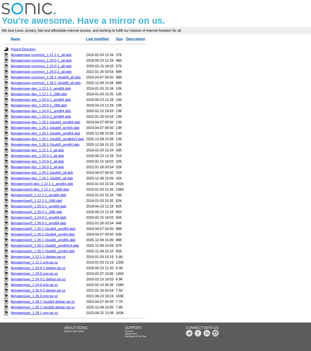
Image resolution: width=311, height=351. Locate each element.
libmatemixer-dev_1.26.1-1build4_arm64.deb (45, 128)
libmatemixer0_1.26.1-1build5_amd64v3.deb (45, 245)
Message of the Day (135, 336)
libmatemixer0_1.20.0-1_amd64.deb (38, 206)
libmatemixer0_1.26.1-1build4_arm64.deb (43, 234)
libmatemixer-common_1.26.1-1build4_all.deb (46, 77)
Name (15, 39)
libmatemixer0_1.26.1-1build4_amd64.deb (43, 229)
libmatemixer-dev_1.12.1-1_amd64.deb (41, 88)
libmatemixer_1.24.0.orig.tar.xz (34, 285)
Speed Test (131, 333)
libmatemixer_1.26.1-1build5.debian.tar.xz (43, 307)
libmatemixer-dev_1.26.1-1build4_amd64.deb (45, 122)
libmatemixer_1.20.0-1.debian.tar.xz (38, 268)
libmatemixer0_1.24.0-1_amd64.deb (38, 217)
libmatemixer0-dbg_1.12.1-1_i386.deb (40, 189)
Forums (129, 331)
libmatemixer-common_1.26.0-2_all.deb (41, 72)
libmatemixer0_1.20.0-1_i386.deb (36, 212)
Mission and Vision (74, 331)
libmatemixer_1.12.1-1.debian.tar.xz (38, 257)
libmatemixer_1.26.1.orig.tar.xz (34, 313)
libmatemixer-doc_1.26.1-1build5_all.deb (42, 178)
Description (135, 39)
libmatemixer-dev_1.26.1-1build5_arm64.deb (45, 144)
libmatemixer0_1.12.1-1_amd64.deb (38, 195)
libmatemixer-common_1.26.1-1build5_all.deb (46, 83)
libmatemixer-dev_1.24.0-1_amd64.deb (41, 111)
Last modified (97, 39)
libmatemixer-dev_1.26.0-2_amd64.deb (41, 116)
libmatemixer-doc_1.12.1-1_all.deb (37, 150)
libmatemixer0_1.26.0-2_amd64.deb (38, 223)
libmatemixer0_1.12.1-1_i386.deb (36, 201)
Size (119, 39)
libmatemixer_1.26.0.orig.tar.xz (34, 296)
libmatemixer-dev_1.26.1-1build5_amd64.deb (45, 133)
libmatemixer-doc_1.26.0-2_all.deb (37, 167)
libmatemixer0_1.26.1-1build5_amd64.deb (43, 240)
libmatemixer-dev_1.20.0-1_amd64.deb (41, 100)
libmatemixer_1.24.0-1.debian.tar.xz (38, 279)
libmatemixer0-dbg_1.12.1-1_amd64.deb (42, 184)
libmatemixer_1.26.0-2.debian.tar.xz (38, 290)
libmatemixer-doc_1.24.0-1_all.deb (37, 161)
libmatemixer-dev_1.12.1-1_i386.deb (39, 94)
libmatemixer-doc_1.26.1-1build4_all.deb (42, 173)
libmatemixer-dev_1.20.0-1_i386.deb (39, 105)
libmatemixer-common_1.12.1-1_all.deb (41, 55)
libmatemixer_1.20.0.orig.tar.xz (34, 273)
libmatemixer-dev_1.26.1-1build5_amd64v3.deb (47, 139)
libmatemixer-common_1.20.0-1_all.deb (41, 60)
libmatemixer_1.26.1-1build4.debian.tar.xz (43, 302)
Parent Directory (23, 49)
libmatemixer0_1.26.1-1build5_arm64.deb (43, 251)
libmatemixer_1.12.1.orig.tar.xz (34, 262)
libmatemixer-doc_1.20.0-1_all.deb (37, 156)
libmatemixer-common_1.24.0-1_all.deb (41, 66)
